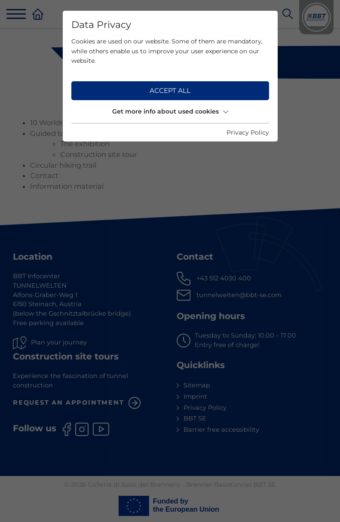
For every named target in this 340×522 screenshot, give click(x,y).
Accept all (170, 90)
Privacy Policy (248, 132)
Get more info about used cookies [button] (170, 111)
